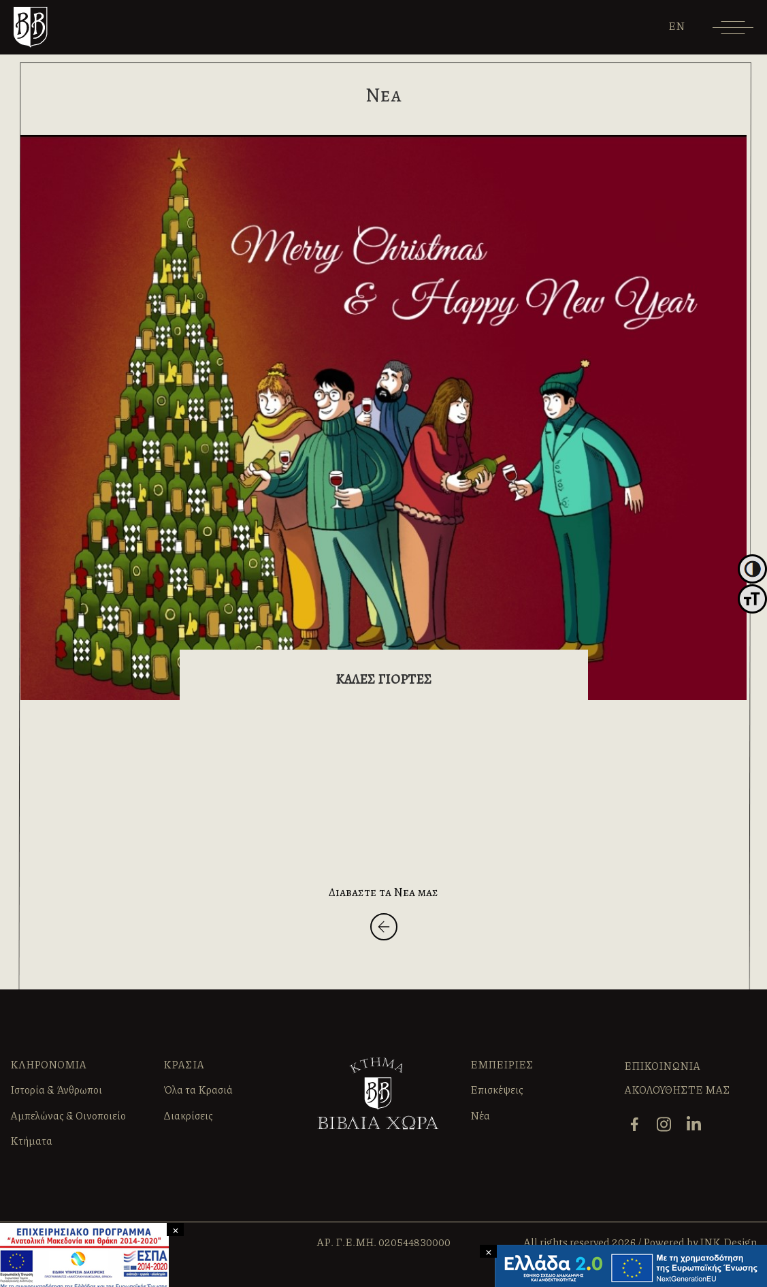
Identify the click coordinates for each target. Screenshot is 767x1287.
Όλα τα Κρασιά (198, 1089)
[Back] (384, 929)
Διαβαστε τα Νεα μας (383, 892)
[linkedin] (695, 1123)
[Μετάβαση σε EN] (676, 25)
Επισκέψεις (496, 1089)
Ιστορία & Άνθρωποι (56, 1089)
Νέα (480, 1115)
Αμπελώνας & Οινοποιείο (68, 1115)
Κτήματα (31, 1140)
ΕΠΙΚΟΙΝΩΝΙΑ (662, 1065)
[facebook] (635, 1123)
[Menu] (733, 32)
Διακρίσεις (188, 1115)
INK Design (728, 1242)
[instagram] (665, 1123)
